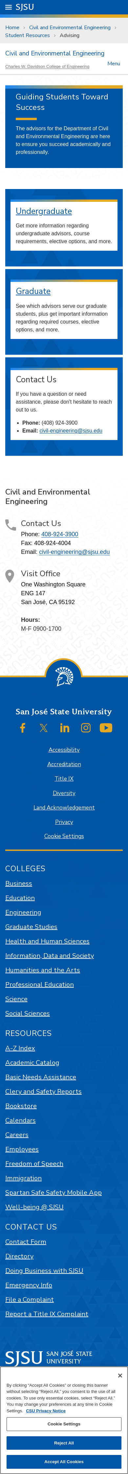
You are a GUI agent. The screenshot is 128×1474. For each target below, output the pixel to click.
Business (18, 883)
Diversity (64, 793)
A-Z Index (20, 1048)
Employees (22, 1149)
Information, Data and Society (49, 955)
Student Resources (27, 35)
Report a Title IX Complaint (46, 1314)
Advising (69, 35)
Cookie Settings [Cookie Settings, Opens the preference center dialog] (64, 1423)
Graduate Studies (31, 926)
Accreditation (64, 764)
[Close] (120, 1375)
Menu (113, 63)
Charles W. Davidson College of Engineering (47, 66)
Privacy (64, 822)
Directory (19, 1256)
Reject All (64, 1443)
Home (12, 27)
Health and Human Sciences (47, 941)
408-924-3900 (59, 534)
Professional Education (39, 984)
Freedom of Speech (34, 1163)
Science (16, 999)
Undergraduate (44, 211)
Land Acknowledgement (64, 807)
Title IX (64, 779)
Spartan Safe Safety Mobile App (53, 1192)
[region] (64, 1420)
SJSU (25, 6)
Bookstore (21, 1106)
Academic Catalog (32, 1062)
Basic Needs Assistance (40, 1077)
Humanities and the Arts (42, 970)
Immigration (23, 1178)
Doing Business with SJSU (44, 1270)
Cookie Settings (64, 836)
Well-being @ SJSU (34, 1207)
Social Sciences (27, 1013)
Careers (17, 1134)
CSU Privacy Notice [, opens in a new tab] (46, 1410)
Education (20, 898)
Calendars (20, 1120)
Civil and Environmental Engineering (70, 27)
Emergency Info (28, 1285)
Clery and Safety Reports (43, 1091)
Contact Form (25, 1241)
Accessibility (64, 750)
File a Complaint (29, 1299)
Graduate (33, 291)
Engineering (23, 912)
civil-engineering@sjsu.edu (70, 430)
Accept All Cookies (64, 1461)
